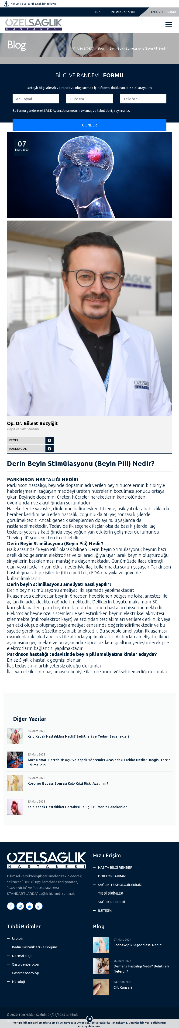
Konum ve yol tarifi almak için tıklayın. (34, 3)
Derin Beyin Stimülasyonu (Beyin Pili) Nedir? (139, 48)
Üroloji (17, 938)
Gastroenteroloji (25, 964)
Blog (100, 48)
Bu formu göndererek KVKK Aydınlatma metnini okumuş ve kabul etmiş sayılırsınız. (71, 110)
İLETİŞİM (105, 910)
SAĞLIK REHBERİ (111, 902)
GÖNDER (89, 125)
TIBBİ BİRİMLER (110, 893)
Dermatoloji (21, 956)
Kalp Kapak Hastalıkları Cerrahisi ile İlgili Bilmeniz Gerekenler (77, 807)
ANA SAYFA (82, 48)
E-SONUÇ (171, 12)
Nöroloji (18, 982)
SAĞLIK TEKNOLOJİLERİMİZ (120, 885)
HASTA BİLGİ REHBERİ (115, 867)
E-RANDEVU (154, 12)
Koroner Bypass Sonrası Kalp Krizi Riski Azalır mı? (68, 783)
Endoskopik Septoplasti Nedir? (138, 945)
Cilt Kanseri (123, 987)
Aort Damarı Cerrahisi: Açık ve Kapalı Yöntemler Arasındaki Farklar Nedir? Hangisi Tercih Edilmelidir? (99, 762)
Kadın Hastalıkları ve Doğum (34, 947)
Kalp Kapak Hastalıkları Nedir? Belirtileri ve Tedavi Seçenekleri (78, 736)
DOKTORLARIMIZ (112, 876)
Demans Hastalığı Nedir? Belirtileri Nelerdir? (141, 968)
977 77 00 (122, 12)
